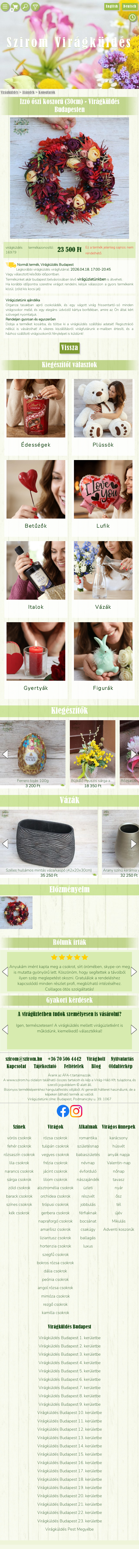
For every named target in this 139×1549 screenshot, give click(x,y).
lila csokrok (19, 1163)
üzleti (88, 1188)
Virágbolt (96, 1059)
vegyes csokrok (55, 1154)
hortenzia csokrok (55, 1246)
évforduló (88, 1171)
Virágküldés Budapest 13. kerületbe (69, 1438)
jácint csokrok (55, 1171)
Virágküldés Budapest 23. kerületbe (69, 1521)
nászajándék (88, 1179)
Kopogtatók (47, 92)
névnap (88, 1163)
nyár (119, 1188)
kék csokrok (19, 1213)
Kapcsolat (16, 1066)
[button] (134, 754)
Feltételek (74, 1066)
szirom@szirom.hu (23, 1059)
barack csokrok (19, 1196)
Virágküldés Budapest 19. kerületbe (69, 1487)
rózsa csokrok (55, 1138)
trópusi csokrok (55, 1204)
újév (118, 1213)
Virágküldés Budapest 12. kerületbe (69, 1429)
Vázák (70, 801)
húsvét (119, 1146)
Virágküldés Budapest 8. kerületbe (70, 1396)
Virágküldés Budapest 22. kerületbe (69, 1512)
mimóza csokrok (55, 1296)
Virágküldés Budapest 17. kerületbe (69, 1471)
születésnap (88, 1146)
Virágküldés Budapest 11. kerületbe (69, 1421)
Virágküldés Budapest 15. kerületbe (69, 1454)
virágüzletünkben (91, 279)
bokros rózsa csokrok (55, 1263)
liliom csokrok (55, 1179)
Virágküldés (9, 92)
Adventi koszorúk (118, 1229)
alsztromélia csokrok (55, 1188)
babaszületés (88, 1154)
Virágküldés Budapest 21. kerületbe (69, 1504)
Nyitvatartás (122, 1059)
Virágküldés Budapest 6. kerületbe (70, 1379)
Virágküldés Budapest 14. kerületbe (69, 1446)
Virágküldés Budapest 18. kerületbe (69, 1479)
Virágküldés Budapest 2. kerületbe (70, 1346)
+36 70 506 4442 (64, 1059)
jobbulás (88, 1204)
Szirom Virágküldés (69, 43)
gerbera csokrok (55, 1213)
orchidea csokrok (55, 1196)
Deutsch (129, 6)
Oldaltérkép (120, 1066)
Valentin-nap (119, 1163)
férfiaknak (88, 1213)
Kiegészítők (69, 711)
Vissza (69, 348)
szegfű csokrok (55, 1254)
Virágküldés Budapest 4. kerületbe (70, 1363)
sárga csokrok (19, 1179)
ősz (119, 1196)
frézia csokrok (55, 1163)
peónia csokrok (55, 1279)
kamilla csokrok (55, 1313)
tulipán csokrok (55, 1146)
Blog (96, 1066)
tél (118, 1204)
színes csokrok (19, 1204)
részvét (88, 1196)
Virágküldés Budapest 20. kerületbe (69, 1496)
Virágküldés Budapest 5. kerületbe (70, 1371)
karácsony (119, 1138)
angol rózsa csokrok (55, 1288)
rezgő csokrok (55, 1304)
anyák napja (119, 1154)
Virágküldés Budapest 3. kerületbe (70, 1354)
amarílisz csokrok (55, 1229)
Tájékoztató (45, 1066)
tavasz (118, 1179)
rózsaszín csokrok (19, 1154)
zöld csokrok (19, 1188)
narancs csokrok (19, 1171)
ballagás (88, 1238)
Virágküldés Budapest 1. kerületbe (70, 1338)
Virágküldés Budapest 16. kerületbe (69, 1463)
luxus (88, 1246)
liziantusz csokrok (55, 1238)
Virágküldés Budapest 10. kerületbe (69, 1412)
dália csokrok (55, 1271)
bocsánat (88, 1221)
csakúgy (88, 1229)
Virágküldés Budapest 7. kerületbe (70, 1388)
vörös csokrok (19, 1138)
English (112, 6)
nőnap (118, 1171)
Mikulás (119, 1221)
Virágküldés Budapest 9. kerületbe (70, 1404)
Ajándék (28, 92)
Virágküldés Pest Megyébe (69, 1529)
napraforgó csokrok (55, 1221)
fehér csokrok (19, 1146)
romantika (88, 1138)
